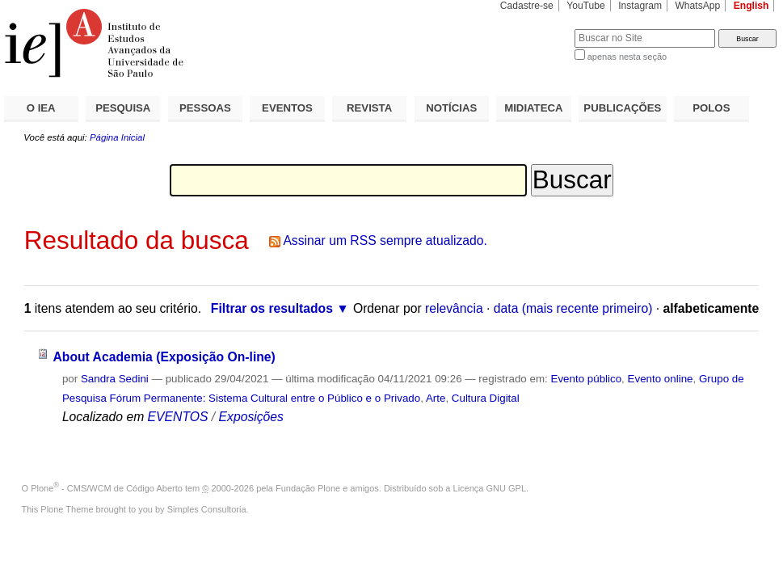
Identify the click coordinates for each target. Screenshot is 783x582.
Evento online (660, 379)
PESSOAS (205, 108)
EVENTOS (287, 108)
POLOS (711, 108)
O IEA (41, 108)
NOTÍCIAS (451, 108)
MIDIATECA (533, 108)
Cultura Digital (486, 398)
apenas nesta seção (627, 56)
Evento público (585, 379)
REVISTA (369, 108)
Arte (436, 398)
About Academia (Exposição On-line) (164, 357)
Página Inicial (117, 137)
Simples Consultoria (206, 509)
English (751, 5)
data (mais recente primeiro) (573, 308)
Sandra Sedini (115, 379)
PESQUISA (122, 108)
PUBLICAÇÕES (622, 108)
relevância (454, 308)
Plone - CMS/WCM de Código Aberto (107, 488)
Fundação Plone (308, 488)
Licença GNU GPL (489, 488)
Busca (535, 28)
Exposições (251, 417)
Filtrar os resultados (272, 308)
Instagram (640, 5)
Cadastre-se (527, 5)
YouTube (585, 5)
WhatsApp (697, 5)
